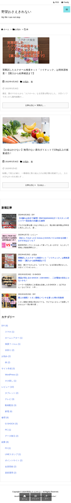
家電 (8, 411)
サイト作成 (8, 368)
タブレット (11, 393)
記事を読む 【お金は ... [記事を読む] (35, 185)
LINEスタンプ (13, 454)
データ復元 (11, 436)
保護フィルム (12, 344)
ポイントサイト (13, 460)
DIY (4, 325)
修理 (5, 417)
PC (8, 430)
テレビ (9, 399)
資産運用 (10, 472)
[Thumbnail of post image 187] (27, 132)
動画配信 (10, 405)
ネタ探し (10, 381)
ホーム (6, 29)
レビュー (7, 387)
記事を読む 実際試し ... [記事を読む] (35, 105)
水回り (9, 350)
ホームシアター (13, 338)
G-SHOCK (11, 423)
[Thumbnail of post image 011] (27, 52)
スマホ (9, 332)
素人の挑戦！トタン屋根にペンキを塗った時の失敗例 (41, 298)
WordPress (11, 374)
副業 (5, 442)
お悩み (18, 29)
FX (8, 448)
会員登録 (10, 466)
